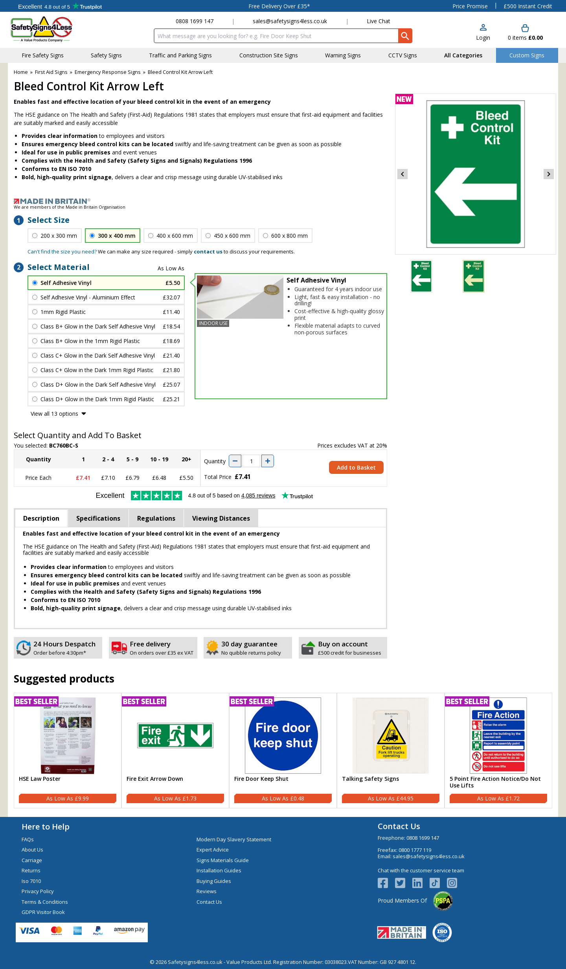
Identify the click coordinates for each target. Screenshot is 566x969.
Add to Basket (356, 467)
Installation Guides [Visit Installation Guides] (219, 870)
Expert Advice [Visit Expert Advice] (213, 849)
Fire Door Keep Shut (261, 779)
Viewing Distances (221, 518)
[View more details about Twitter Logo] (403, 883)
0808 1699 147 (194, 21)
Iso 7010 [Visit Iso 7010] (31, 881)
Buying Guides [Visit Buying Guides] (214, 881)
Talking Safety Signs (370, 779)
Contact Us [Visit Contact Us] (209, 901)
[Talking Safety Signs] (391, 750)
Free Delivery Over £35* (279, 6)
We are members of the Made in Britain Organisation (69, 207)
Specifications (98, 518)
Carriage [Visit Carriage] (32, 860)
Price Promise (470, 6)
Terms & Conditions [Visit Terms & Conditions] (45, 901)
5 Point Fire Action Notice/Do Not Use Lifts (495, 782)
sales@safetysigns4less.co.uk (290, 21)
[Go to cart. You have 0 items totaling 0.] (525, 33)
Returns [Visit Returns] (31, 870)
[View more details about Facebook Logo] (386, 883)
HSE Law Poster (40, 779)
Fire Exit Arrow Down (155, 779)
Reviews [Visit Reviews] (207, 891)
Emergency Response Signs (108, 71)
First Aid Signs (51, 71)
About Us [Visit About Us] (32, 849)
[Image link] (283, 201)
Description (41, 518)
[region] (67, 735)
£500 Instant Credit (528, 6)
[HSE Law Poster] (67, 750)
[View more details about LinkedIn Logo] (421, 883)
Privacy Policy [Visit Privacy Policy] (38, 891)
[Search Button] (405, 35)
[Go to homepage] (56, 29)
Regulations (156, 518)
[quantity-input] (251, 461)
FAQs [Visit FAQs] (28, 839)
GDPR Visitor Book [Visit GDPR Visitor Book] (43, 912)
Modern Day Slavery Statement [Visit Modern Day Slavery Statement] (234, 839)
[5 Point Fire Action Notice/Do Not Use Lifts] (498, 750)
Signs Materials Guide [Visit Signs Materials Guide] (223, 860)
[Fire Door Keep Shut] (283, 750)
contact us (208, 251)
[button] (483, 33)
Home (21, 71)
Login (483, 37)
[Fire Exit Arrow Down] (175, 750)
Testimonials (60, 5)
